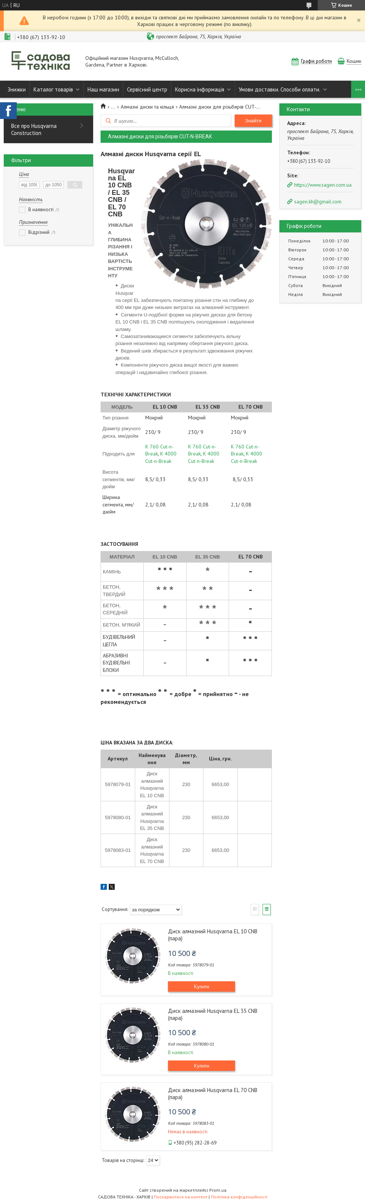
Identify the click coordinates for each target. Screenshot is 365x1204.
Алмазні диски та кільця (147, 106)
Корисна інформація (199, 89)
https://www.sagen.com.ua (323, 184)
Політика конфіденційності (239, 1197)
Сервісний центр (147, 89)
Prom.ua (217, 1190)
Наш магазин (103, 89)
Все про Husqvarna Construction (34, 129)
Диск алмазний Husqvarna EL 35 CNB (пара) (212, 1014)
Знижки (16, 89)
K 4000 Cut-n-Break (161, 457)
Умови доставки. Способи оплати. (279, 89)
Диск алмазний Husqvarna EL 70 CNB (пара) (212, 1094)
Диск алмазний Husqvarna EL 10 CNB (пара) (212, 935)
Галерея (255, 909)
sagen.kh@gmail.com (318, 201)
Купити (201, 986)
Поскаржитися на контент (180, 1197)
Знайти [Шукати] (253, 120)
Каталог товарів (53, 89)
